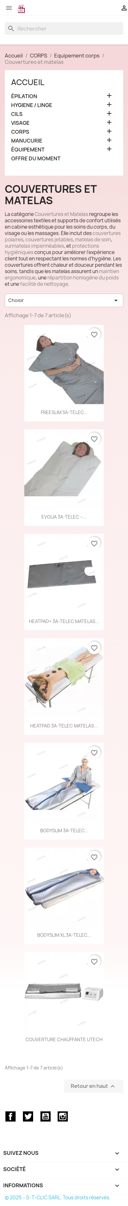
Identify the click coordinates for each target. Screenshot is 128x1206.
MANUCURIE (26, 140)
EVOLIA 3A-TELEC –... (64, 517)
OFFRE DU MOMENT (35, 158)
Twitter (28, 1116)
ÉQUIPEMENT (28, 149)
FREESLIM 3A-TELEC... (64, 412)
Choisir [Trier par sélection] (64, 300)
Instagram (63, 1116)
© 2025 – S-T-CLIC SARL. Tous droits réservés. (57, 1197)
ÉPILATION (24, 96)
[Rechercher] (64, 28)
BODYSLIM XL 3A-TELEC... (64, 935)
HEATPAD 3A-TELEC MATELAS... (64, 726)
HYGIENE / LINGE (31, 105)
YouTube (45, 1116)
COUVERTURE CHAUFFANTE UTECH (64, 1039)
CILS (17, 114)
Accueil (27, 82)
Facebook (10, 1116)
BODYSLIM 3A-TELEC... (64, 830)
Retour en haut (94, 1086)
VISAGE (20, 123)
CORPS (20, 132)
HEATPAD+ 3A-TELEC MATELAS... (64, 621)
